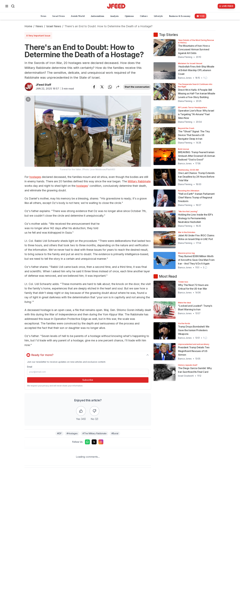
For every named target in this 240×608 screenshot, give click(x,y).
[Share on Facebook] (94, 87)
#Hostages (72, 433)
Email (29, 366)
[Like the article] (81, 411)
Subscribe (87, 380)
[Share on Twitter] (102, 87)
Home (28, 26)
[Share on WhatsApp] (110, 87)
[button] (87, 133)
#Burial (114, 433)
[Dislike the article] (94, 411)
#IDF (59, 433)
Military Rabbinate (139, 181)
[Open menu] (7, 6)
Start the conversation (137, 87)
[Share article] (118, 87)
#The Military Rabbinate (94, 433)
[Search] (13, 6)
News (39, 26)
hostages (35, 176)
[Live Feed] (226, 6)
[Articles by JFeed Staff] (28, 86)
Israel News (53, 26)
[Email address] (87, 372)
